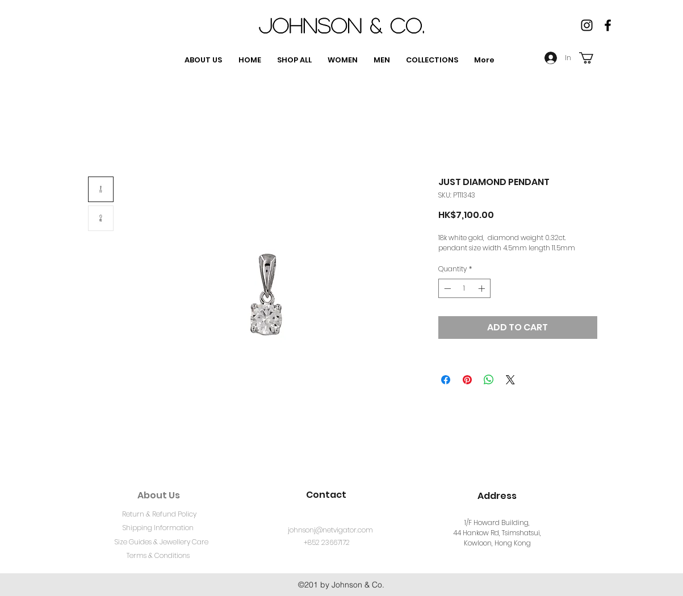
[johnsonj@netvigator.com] (330, 530)
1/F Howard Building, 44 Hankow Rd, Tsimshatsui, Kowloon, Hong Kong (497, 533)
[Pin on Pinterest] (467, 380)
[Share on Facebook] (445, 380)
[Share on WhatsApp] (489, 380)
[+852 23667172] (326, 543)
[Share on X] (510, 380)
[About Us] (159, 495)
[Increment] (482, 288)
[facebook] (607, 25)
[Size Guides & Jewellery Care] (162, 542)
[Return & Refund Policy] (159, 515)
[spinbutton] (464, 288)
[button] (593, 58)
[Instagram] (586, 25)
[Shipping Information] (158, 528)
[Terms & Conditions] (158, 556)
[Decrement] (446, 288)
